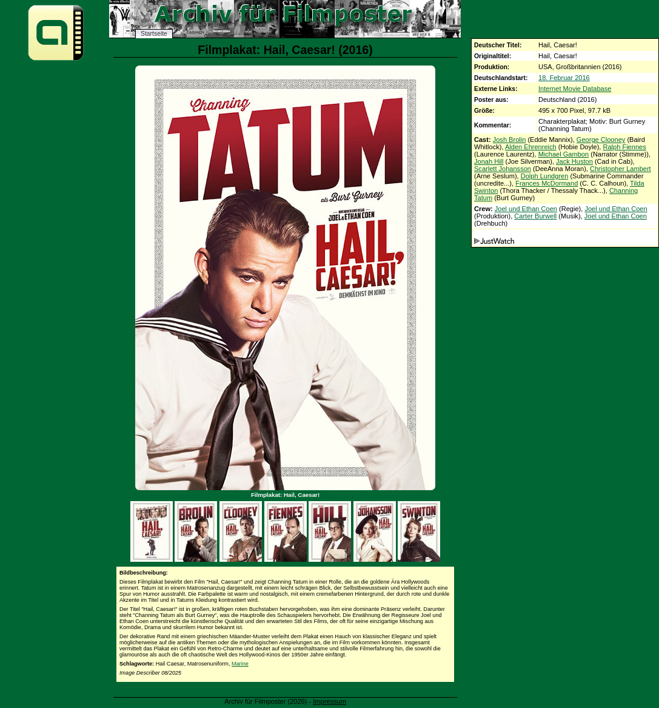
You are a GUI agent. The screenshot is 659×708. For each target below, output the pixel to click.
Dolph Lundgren (545, 176)
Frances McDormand (546, 183)
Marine (240, 664)
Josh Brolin (509, 139)
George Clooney (601, 139)
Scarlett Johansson (502, 168)
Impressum (329, 701)
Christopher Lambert (620, 168)
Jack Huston (574, 161)
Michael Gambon (563, 154)
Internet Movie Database (574, 88)
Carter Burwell (535, 216)
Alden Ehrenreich (531, 146)
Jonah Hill (489, 161)
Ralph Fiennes (624, 146)
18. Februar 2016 (564, 77)
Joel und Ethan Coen (526, 208)
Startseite (154, 33)
